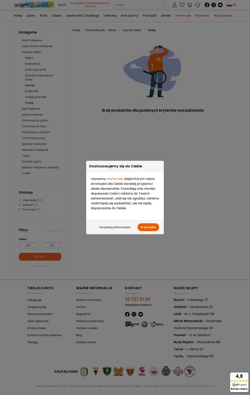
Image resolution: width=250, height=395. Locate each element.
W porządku (148, 226)
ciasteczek (114, 178)
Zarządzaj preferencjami (114, 226)
